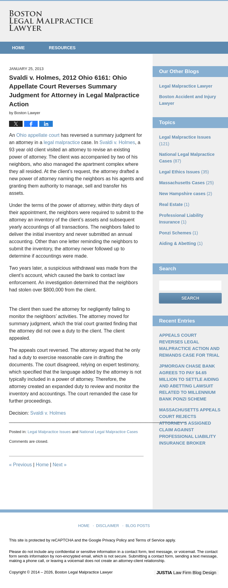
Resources (62, 47)
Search (190, 287)
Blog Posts (137, 524)
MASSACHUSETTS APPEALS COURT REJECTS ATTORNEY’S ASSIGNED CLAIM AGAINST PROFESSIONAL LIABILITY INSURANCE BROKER (188, 412)
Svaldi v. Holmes (117, 142)
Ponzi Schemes (177, 222)
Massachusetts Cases (185, 174)
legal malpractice (62, 142)
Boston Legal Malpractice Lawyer (51, 20)
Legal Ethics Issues (183, 163)
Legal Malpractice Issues (49, 431)
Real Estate (173, 195)
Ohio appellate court (37, 135)
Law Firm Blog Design (190, 572)
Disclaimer (108, 524)
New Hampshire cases (184, 184)
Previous (20, 464)
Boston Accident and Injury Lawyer (186, 99)
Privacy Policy (114, 540)
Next (59, 464)
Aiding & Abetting (180, 233)
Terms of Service (150, 540)
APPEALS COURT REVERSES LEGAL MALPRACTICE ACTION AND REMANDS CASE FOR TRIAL (190, 334)
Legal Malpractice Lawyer (184, 86)
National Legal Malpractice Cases (108, 431)
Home (18, 47)
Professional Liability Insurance (180, 209)
